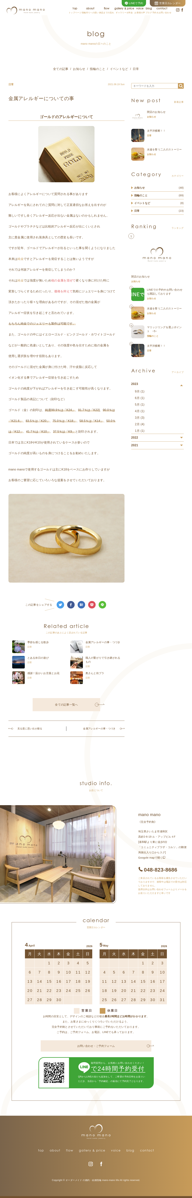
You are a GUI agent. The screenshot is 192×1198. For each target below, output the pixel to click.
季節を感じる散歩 (38, 642)
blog (130, 1150)
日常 (136, 69)
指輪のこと (97, 69)
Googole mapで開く (150, 857)
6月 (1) (140, 398)
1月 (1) (140, 430)
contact (147, 1150)
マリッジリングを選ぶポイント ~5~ (164, 329)
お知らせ (79, 69)
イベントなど (119, 69)
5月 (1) (140, 404)
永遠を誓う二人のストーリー (164, 149)
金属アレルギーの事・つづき (103, 642)
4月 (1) (140, 411)
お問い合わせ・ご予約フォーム (113, 1045)
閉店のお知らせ (156, 111)
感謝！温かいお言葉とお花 (43, 673)
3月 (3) (140, 417)
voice (116, 1150)
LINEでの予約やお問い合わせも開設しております (165, 291)
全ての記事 (60, 69)
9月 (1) (140, 391)
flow (69, 1150)
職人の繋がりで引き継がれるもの (103, 659)
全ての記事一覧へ (77, 705)
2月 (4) (140, 424)
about (55, 1150)
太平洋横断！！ (156, 130)
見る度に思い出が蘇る (26, 728)
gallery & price (92, 1150)
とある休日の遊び (38, 657)
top (41, 1150)
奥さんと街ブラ (95, 673)
